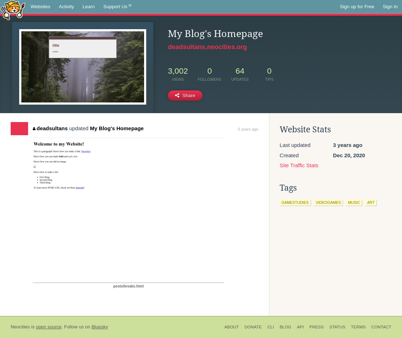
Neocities (20, 326)
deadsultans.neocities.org (207, 47)
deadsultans (50, 128)
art (371, 202)
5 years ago (248, 129)
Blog (285, 326)
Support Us (118, 7)
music (354, 202)
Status (337, 326)
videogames (328, 202)
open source (49, 326)
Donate (252, 326)
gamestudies (294, 202)
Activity (66, 6)
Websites (40, 6)
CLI (271, 326)
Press (317, 326)
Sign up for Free (357, 6)
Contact (381, 326)
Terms (358, 326)
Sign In (390, 6)
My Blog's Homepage (117, 128)
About (231, 326)
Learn (89, 6)
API (300, 326)
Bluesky (99, 326)
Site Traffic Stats (299, 165)
